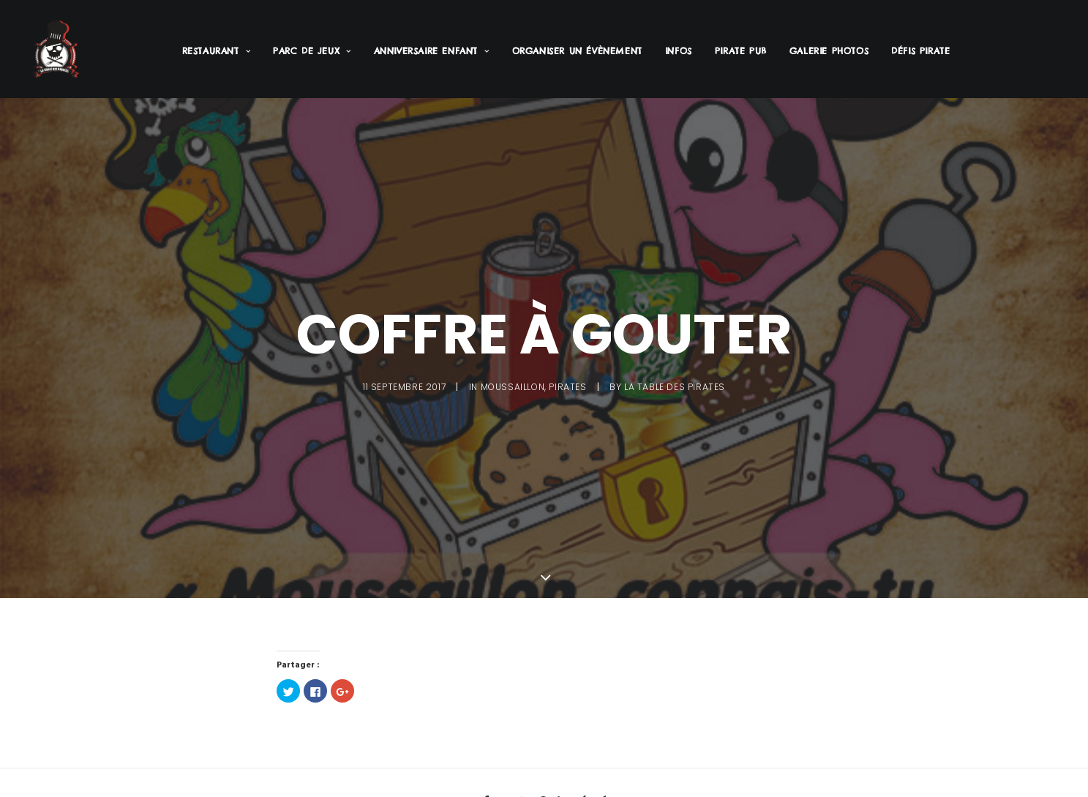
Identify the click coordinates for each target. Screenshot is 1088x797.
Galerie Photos (828, 50)
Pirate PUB (741, 50)
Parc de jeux (312, 50)
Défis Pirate (920, 50)
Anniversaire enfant (431, 50)
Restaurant (216, 50)
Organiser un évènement (577, 50)
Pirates (567, 384)
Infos (678, 50)
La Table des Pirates (674, 384)
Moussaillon (513, 384)
